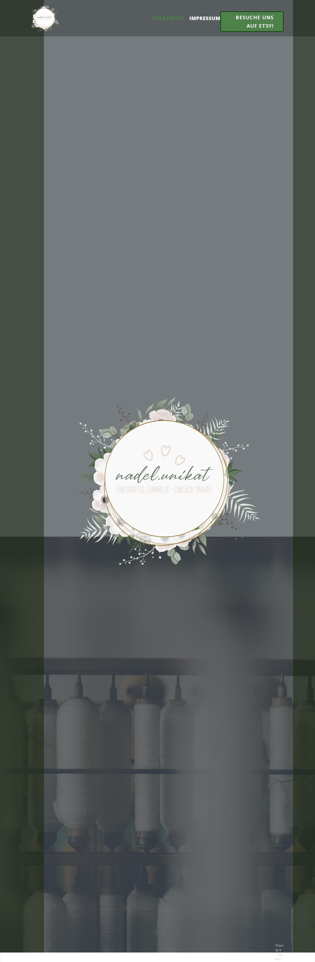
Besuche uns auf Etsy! (255, 21)
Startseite (168, 18)
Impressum (204, 18)
